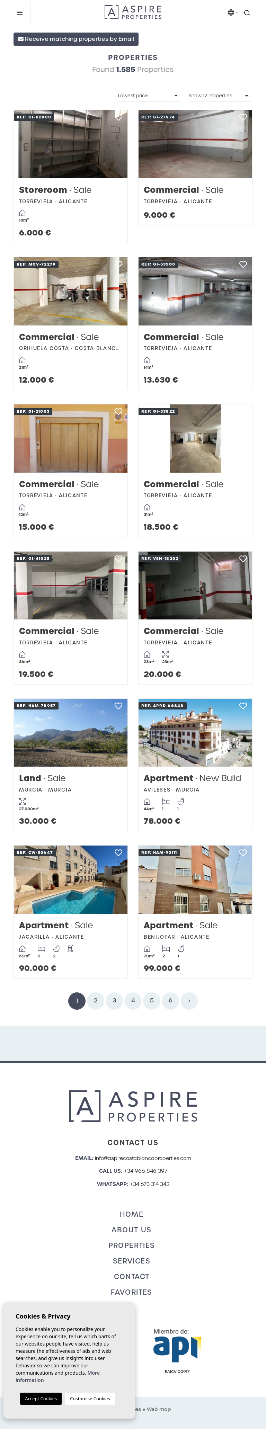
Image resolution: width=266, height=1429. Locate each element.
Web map (159, 1409)
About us (131, 1229)
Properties (131, 1245)
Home (132, 1214)
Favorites (131, 1292)
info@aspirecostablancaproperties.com (143, 1158)
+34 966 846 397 (145, 1171)
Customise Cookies (90, 1398)
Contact (132, 1276)
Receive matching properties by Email (76, 39)
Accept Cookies (41, 1398)
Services (131, 1261)
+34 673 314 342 (149, 1184)
